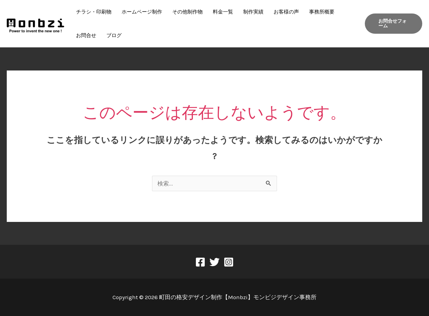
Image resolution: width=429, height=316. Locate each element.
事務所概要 (321, 12)
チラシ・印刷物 (93, 12)
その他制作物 (187, 12)
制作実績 (253, 12)
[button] (393, 23)
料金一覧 (223, 12)
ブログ (114, 35)
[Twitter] (214, 262)
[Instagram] (229, 262)
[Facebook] (200, 262)
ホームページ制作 (142, 12)
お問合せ (86, 35)
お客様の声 (286, 12)
